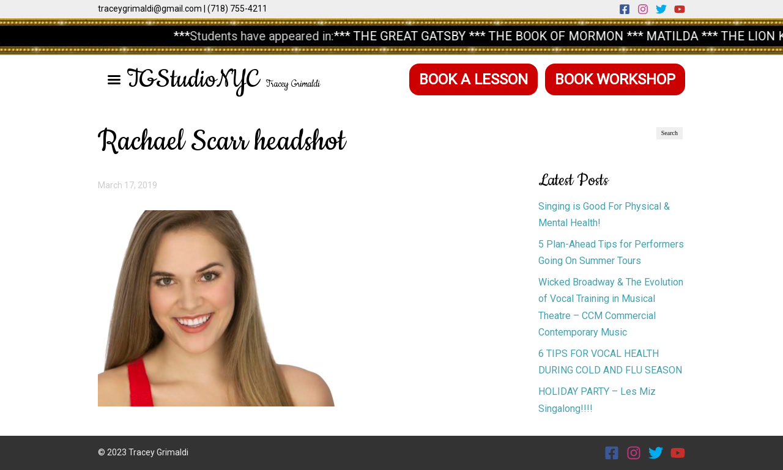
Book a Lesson (473, 79)
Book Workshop (615, 79)
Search (669, 133)
